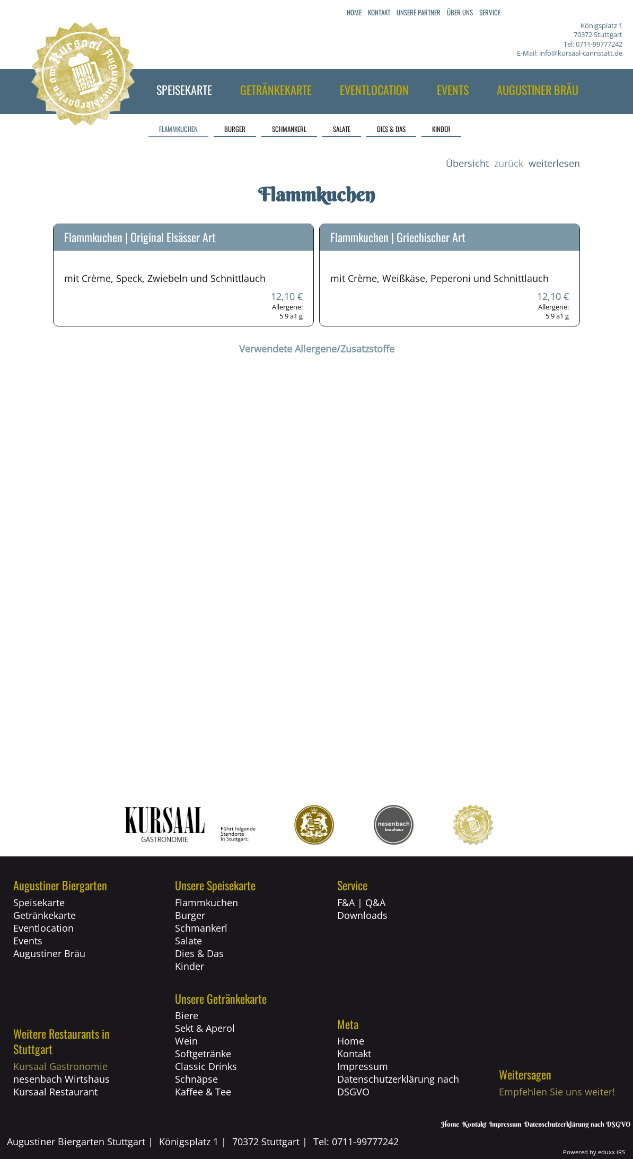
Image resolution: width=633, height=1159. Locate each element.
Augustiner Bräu (49, 953)
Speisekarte (39, 902)
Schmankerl (201, 928)
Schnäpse (196, 1079)
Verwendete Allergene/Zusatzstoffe (316, 348)
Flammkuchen (206, 902)
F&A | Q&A (361, 902)
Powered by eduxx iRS (594, 1152)
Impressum (362, 1066)
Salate (188, 940)
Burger (190, 915)
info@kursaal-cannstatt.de (580, 53)
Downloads (362, 915)
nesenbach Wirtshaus (61, 1079)
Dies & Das (199, 953)
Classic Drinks (206, 1066)
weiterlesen (554, 163)
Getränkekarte (44, 915)
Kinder (189, 966)
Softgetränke (203, 1053)
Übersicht (467, 163)
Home (350, 1040)
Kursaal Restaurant (55, 1091)
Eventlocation (43, 928)
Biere (186, 1015)
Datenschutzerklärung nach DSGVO (398, 1085)
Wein (186, 1040)
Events (27, 940)
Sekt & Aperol (205, 1028)
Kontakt (354, 1053)
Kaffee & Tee (203, 1091)
